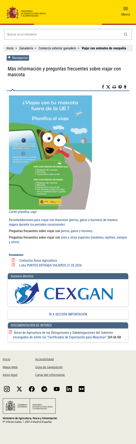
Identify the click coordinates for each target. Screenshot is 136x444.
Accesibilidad (44, 359)
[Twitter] (110, 87)
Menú (125, 14)
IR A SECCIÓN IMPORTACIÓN (68, 314)
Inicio (10, 48)
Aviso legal (10, 375)
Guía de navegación (49, 367)
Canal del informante (50, 375)
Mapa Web (10, 367)
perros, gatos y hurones (76, 231)
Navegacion (17, 58)
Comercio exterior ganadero (57, 48)
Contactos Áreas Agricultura (37, 261)
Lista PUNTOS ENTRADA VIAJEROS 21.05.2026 (50, 265)
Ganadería (26, 48)
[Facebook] (104, 87)
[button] (125, 9)
